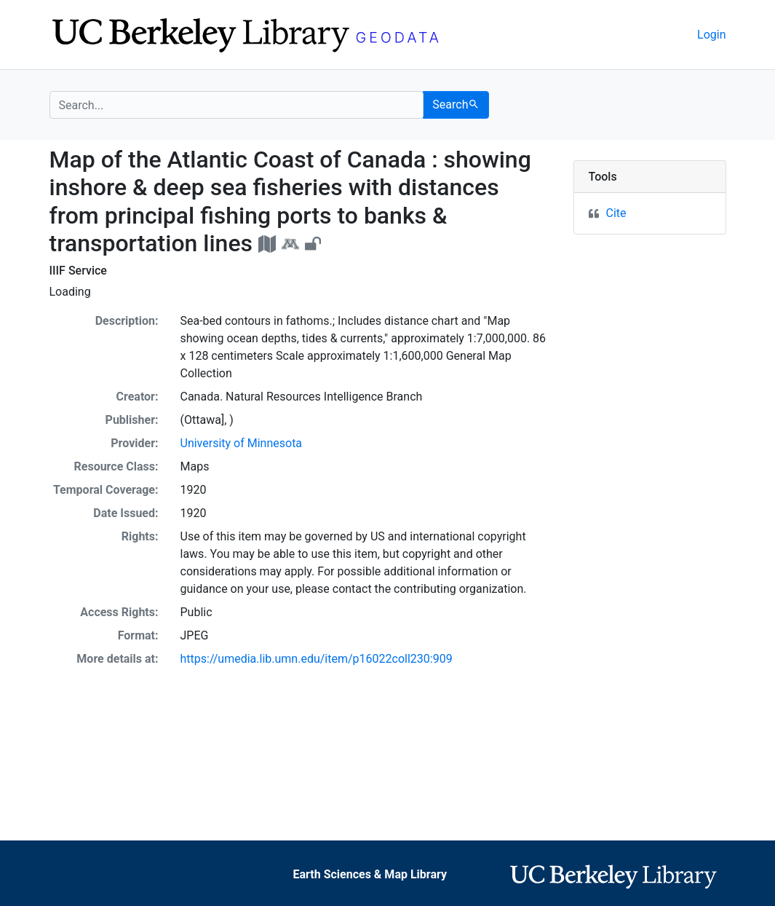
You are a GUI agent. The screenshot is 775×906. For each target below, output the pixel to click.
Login (711, 35)
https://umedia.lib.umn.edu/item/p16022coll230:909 (316, 659)
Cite (616, 213)
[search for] (236, 105)
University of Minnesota (241, 443)
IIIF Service (78, 270)
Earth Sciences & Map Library (370, 874)
